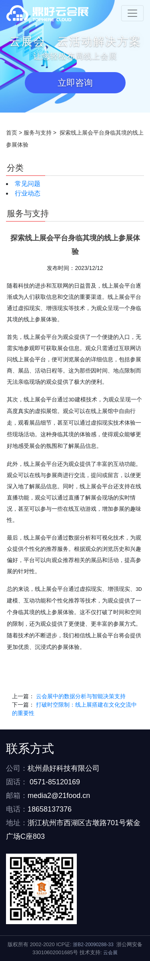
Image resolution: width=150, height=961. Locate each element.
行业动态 (27, 193)
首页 (11, 132)
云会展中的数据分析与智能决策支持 (81, 696)
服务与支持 (38, 132)
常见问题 (27, 183)
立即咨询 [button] (75, 83)
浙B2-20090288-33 (93, 944)
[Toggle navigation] (132, 13)
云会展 (110, 952)
